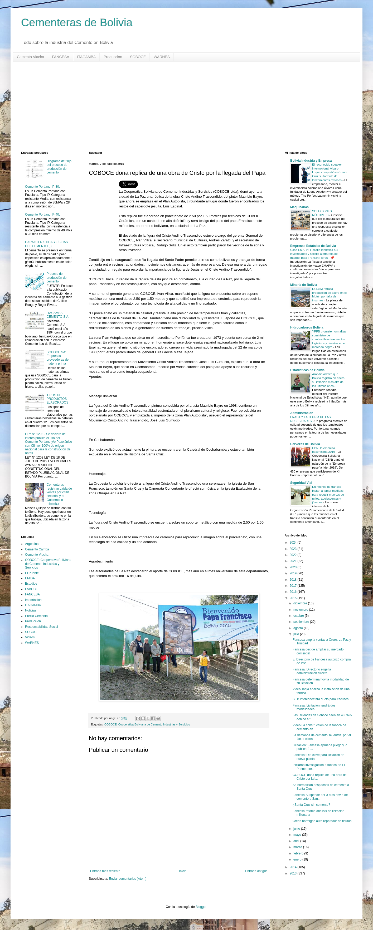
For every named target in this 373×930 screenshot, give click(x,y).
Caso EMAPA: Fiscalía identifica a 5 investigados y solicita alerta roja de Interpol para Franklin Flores (314, 253)
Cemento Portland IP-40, (42, 214)
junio (297, 828)
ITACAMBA (86, 57)
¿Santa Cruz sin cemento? (311, 805)
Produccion (113, 57)
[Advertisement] (179, 106)
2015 (294, 598)
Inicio (182, 871)
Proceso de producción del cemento (57, 277)
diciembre (300, 603)
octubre (299, 616)
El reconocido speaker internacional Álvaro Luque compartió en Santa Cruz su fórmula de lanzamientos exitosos (329, 172)
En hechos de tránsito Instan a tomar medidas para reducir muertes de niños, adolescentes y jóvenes (328, 494)
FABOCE (31, 589)
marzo (298, 847)
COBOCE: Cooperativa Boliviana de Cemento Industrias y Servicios (147, 724)
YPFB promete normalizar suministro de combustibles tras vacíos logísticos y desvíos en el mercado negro (329, 339)
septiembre (301, 622)
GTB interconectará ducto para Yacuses (320, 699)
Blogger (201, 907)
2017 (294, 586)
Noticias (30, 610)
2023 (294, 549)
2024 (294, 542)
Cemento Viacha (30, 57)
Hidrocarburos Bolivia (306, 327)
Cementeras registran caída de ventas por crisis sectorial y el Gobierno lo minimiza (59, 494)
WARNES (162, 57)
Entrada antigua (256, 871)
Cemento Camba (37, 549)
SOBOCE (138, 57)
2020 (294, 567)
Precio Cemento (36, 616)
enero (297, 859)
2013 (294, 873)
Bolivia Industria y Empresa (311, 160)
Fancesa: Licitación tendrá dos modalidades (314, 707)
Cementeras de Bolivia (77, 22)
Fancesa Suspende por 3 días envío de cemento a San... (320, 796)
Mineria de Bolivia (303, 285)
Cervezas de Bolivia (305, 444)
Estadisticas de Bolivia (307, 370)
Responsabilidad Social (41, 627)
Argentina (31, 544)
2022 (294, 555)
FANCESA (60, 57)
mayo (297, 835)
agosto (298, 628)
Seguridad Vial (301, 483)
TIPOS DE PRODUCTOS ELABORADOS (58, 399)
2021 (294, 561)
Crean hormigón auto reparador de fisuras (322, 821)
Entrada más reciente (105, 871)
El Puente (32, 573)
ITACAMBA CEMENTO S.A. (58, 315)
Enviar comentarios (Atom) (127, 879)
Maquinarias (299, 207)
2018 (294, 579)
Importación (33, 600)
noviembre (301, 609)
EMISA (30, 578)
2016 (294, 592)
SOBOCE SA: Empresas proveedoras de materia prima (58, 357)
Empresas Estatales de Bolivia (313, 246)
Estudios (31, 583)
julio (296, 634)
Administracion (301, 413)
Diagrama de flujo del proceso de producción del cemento (59, 166)
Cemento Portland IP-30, (42, 186)
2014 (294, 867)
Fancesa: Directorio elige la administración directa (312, 671)
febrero (298, 853)
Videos (30, 637)
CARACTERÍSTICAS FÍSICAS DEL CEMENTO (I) (46, 244)
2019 (294, 573)
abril (296, 841)
